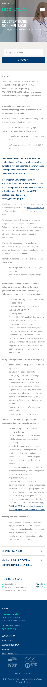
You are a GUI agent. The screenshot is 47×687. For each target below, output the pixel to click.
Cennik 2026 (25, 584)
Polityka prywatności (23, 673)
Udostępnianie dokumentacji (30, 30)
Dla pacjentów (9, 30)
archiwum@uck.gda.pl (35, 207)
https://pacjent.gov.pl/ (12, 198)
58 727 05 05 (15, 3)
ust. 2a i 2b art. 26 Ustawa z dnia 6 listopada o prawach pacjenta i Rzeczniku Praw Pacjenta (27, 506)
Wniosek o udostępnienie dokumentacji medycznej (25, 589)
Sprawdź (23, 60)
